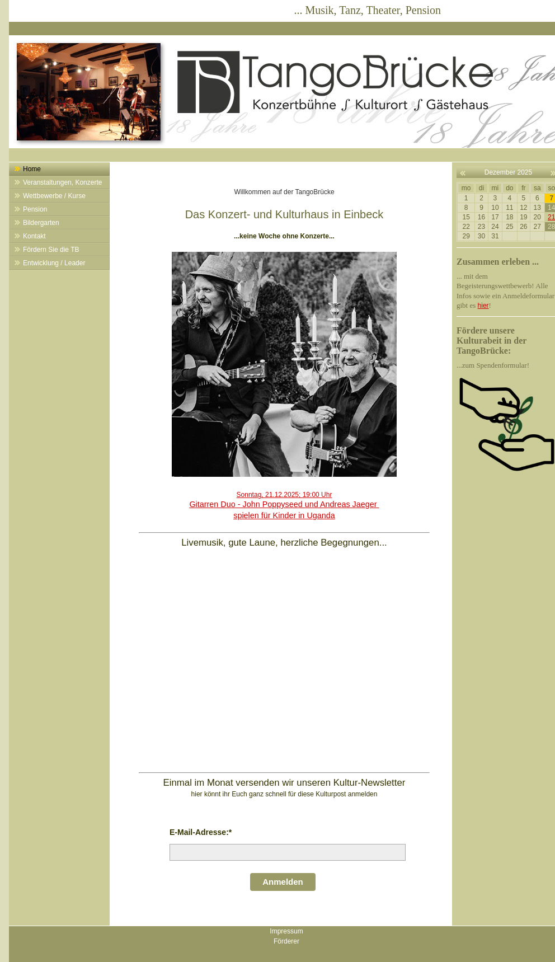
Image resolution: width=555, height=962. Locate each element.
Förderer (286, 941)
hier (483, 305)
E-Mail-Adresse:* (201, 832)
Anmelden (282, 881)
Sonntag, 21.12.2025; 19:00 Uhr (284, 505)
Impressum (286, 931)
